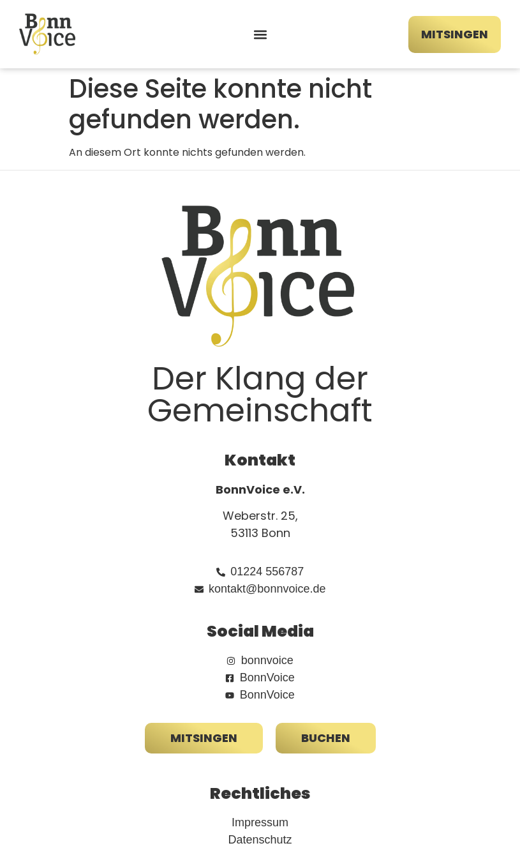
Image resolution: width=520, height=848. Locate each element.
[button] (260, 34)
